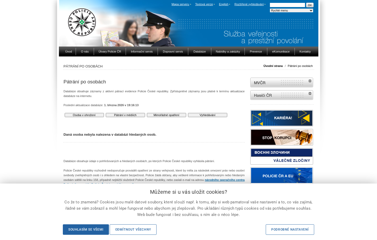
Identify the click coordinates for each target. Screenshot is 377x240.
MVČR (281, 82)
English (223, 4)
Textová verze (204, 4)
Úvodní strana (273, 65)
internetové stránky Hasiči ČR (281, 95)
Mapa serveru (180, 4)
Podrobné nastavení (290, 229)
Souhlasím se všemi (85, 229)
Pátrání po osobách (300, 65)
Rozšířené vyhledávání (249, 4)
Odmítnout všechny (133, 229)
